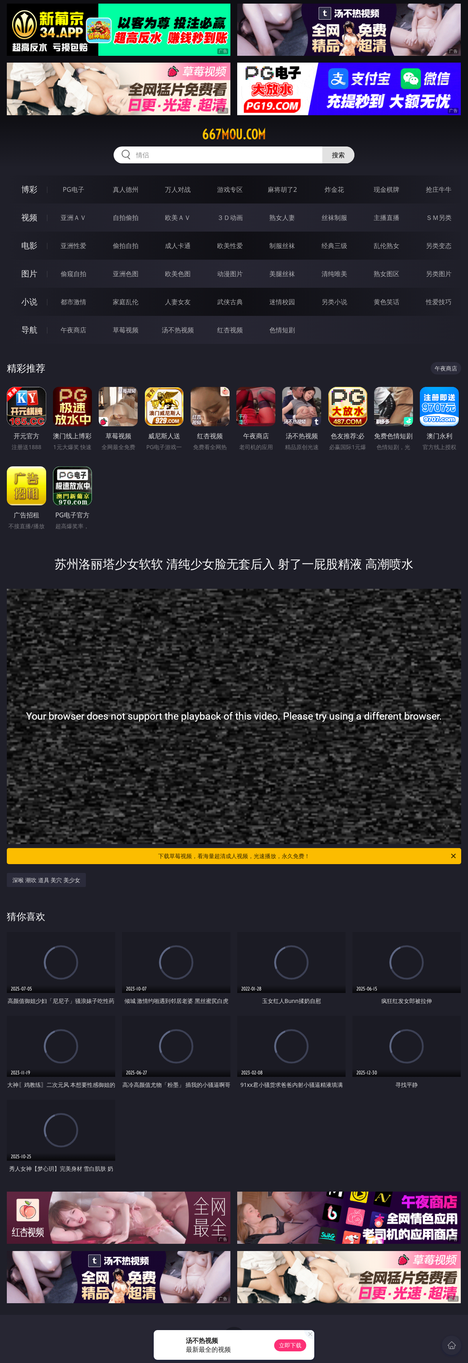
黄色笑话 (386, 301)
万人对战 (178, 189)
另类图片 (439, 273)
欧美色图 (178, 273)
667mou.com (234, 134)
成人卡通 (178, 245)
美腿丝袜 (282, 273)
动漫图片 (230, 273)
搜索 (338, 155)
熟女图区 (386, 273)
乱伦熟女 (386, 245)
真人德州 (125, 189)
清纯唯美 (334, 273)
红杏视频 (230, 329)
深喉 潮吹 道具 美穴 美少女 (46, 880)
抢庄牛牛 (439, 189)
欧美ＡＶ (178, 217)
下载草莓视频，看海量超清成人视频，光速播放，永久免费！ (307, 856)
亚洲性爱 (73, 245)
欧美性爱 (230, 245)
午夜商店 (73, 329)
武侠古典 (230, 301)
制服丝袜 (282, 245)
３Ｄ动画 (230, 217)
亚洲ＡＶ (73, 217)
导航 (29, 329)
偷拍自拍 (125, 245)
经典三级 (334, 245)
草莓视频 (125, 329)
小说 (29, 301)
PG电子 (73, 189)
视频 (29, 217)
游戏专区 (230, 189)
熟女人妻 (282, 217)
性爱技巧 (439, 301)
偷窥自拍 (73, 273)
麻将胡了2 (282, 189)
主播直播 (386, 217)
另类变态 (439, 245)
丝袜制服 (334, 217)
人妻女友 (178, 301)
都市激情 (73, 301)
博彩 (29, 189)
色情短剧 (282, 329)
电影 (29, 245)
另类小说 (334, 301)
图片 (29, 273)
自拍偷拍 (125, 217)
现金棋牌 (386, 189)
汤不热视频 (178, 329)
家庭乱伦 (125, 301)
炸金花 (334, 189)
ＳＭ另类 (439, 217)
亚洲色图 (125, 273)
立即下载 (290, 1345)
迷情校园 (282, 301)
